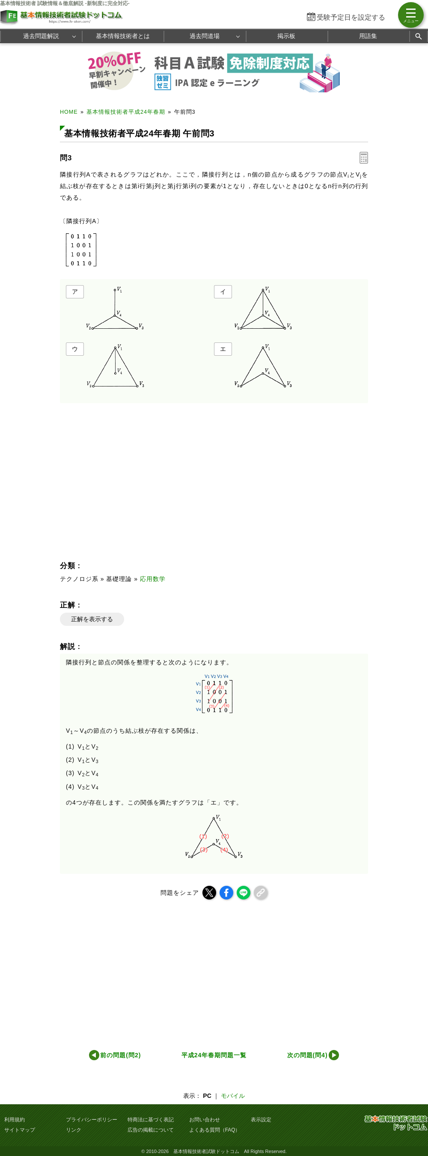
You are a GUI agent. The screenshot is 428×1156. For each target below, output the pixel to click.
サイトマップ (19, 1130)
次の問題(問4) (307, 1055)
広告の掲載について (151, 1130)
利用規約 (14, 1120)
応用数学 (153, 578)
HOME (69, 112)
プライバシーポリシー (91, 1120)
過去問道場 (205, 35)
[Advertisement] (135, 484)
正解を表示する (92, 619)
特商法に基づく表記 (151, 1120)
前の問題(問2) (120, 1055)
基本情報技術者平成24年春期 (125, 112)
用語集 (368, 35)
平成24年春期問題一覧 (214, 1055)
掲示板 (286, 35)
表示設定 (261, 1120)
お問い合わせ (204, 1120)
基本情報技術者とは (123, 35)
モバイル (233, 1095)
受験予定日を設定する (351, 17)
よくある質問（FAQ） (215, 1130)
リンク (73, 1130)
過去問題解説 (41, 35)
